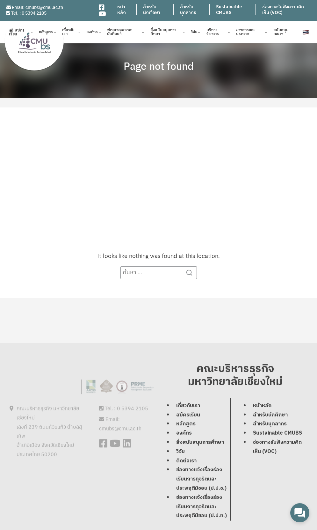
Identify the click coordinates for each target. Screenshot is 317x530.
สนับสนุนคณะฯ (281, 33)
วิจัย (194, 33)
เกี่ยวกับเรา (68, 33)
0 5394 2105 (34, 13)
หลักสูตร (46, 33)
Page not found (159, 65)
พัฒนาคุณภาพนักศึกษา (119, 33)
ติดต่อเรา (186, 461)
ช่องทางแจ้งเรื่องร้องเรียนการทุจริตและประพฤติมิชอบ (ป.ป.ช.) (201, 479)
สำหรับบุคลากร (188, 9)
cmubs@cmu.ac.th (44, 7)
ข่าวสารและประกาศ (245, 33)
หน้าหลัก (121, 9)
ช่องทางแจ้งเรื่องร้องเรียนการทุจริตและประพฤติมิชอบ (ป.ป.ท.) (201, 507)
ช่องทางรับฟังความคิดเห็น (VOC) (283, 9)
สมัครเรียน (17, 33)
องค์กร (92, 33)
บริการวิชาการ (212, 33)
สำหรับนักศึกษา (151, 9)
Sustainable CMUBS (229, 9)
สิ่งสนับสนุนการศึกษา (163, 33)
